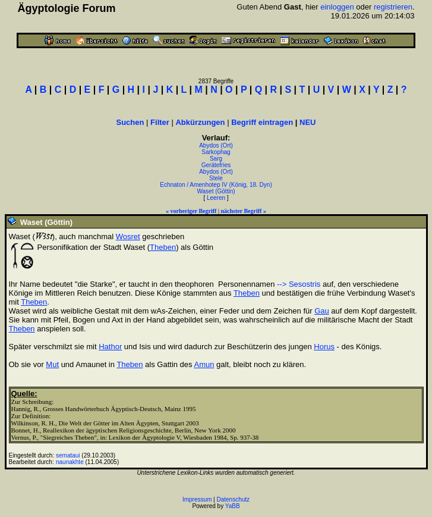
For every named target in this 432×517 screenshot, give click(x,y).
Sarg (216, 158)
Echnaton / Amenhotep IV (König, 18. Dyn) (216, 184)
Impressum (197, 499)
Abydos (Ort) (216, 145)
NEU (307, 122)
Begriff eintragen (262, 122)
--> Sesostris (298, 284)
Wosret (128, 236)
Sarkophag (215, 152)
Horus (324, 346)
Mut (52, 364)
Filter (159, 122)
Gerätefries (216, 165)
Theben (163, 247)
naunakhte (70, 462)
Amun (204, 364)
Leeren (216, 198)
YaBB (232, 506)
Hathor (110, 346)
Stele (216, 178)
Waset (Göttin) (216, 191)
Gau (321, 310)
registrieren (393, 6)
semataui (68, 455)
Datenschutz (233, 499)
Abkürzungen (200, 122)
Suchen (130, 122)
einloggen (337, 6)
